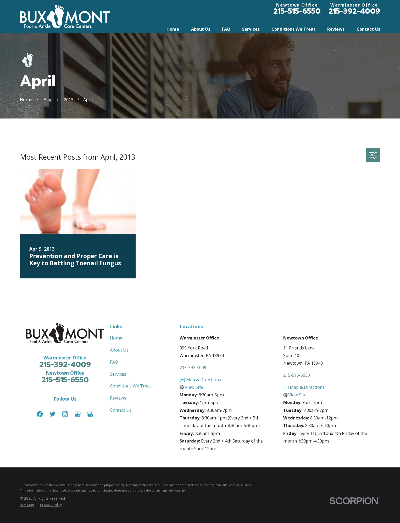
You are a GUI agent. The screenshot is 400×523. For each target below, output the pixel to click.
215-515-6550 (297, 11)
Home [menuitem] (172, 29)
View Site (194, 387)
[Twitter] (52, 414)
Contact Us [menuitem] (368, 29)
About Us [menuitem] (200, 29)
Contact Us (121, 410)
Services (118, 374)
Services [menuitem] (251, 29)
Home (116, 338)
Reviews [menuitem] (336, 29)
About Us (119, 350)
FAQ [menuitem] (226, 29)
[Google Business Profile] (78, 414)
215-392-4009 (354, 11)
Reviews (118, 398)
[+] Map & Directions (200, 379)
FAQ (114, 362)
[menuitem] (27, 505)
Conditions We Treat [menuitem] (293, 29)
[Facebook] (40, 414)
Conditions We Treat (130, 386)
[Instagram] (65, 414)
